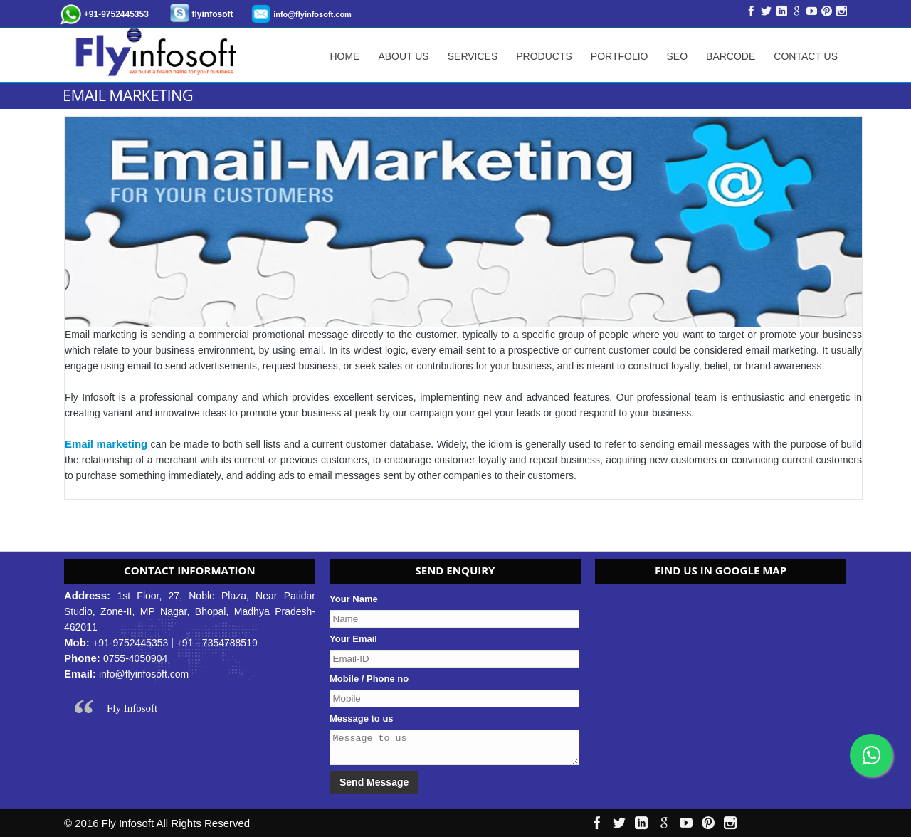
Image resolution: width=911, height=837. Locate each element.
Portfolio (619, 56)
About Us (403, 56)
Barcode (730, 56)
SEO (677, 56)
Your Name (354, 599)
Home (344, 56)
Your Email (353, 638)
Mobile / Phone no (369, 678)
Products (544, 56)
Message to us (362, 718)
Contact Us (806, 56)
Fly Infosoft (132, 708)
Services (473, 56)
